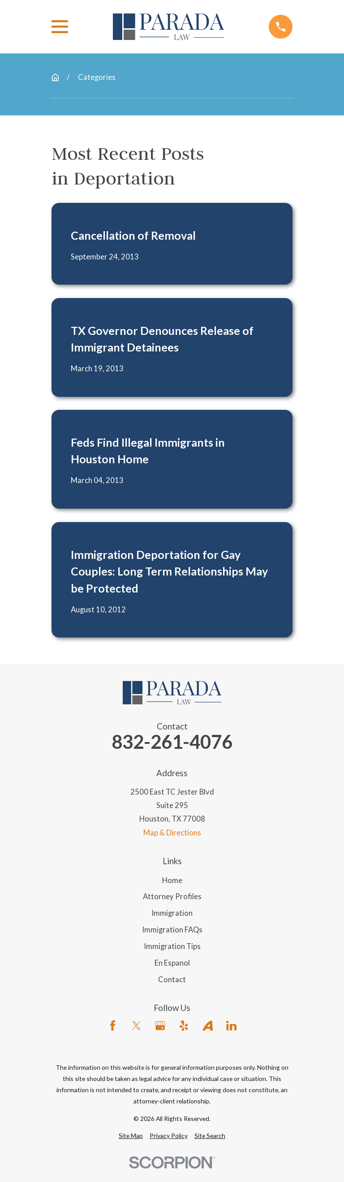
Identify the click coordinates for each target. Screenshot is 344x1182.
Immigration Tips (172, 946)
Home (172, 880)
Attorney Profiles (172, 896)
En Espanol (172, 962)
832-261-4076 (172, 742)
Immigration (172, 913)
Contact (172, 979)
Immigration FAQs (172, 929)
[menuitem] (131, 1135)
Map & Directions (172, 832)
